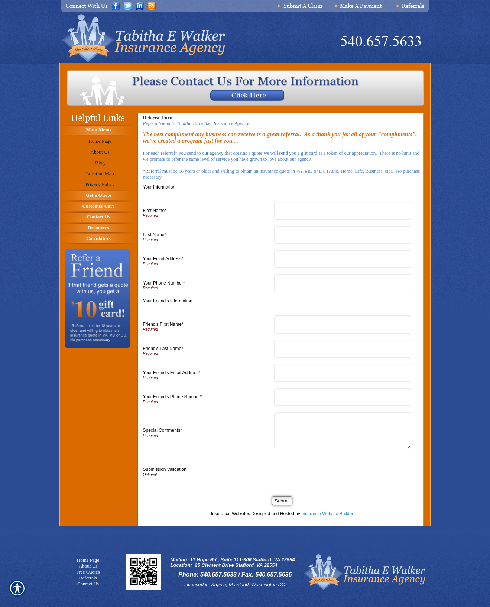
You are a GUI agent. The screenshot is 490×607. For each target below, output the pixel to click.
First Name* (154, 210)
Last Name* (154, 234)
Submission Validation (164, 469)
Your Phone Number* (164, 283)
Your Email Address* (163, 258)
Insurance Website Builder (327, 513)
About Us (88, 566)
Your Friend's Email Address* (172, 372)
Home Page (88, 560)
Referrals (88, 578)
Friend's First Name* (163, 324)
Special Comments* (162, 430)
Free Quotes (88, 572)
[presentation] (333, 469)
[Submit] (282, 500)
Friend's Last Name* (163, 348)
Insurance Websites (230, 513)
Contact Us (88, 584)
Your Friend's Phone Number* (172, 396)
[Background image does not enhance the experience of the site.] (96, 130)
